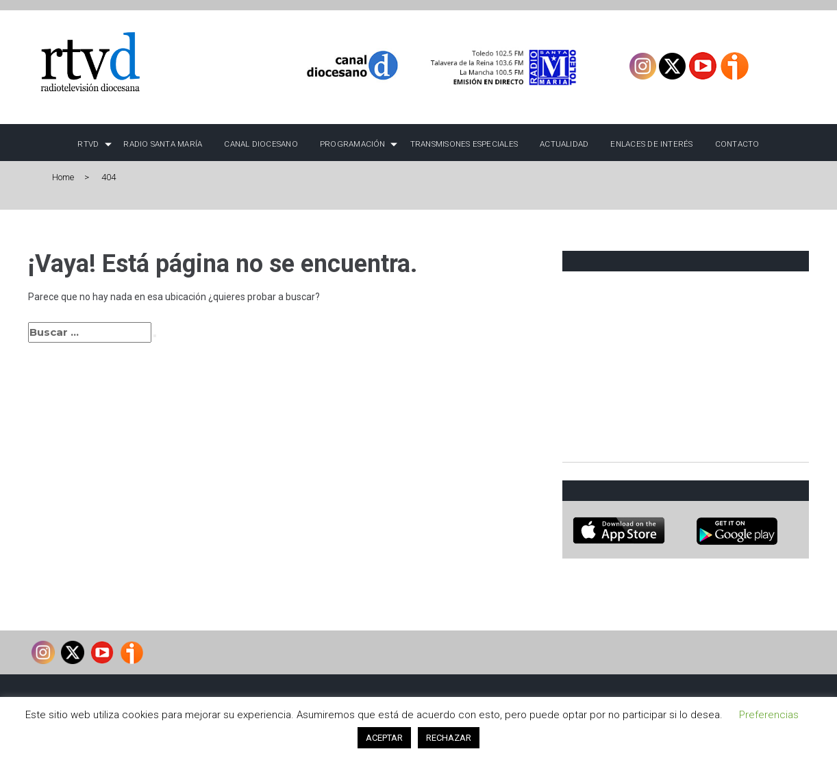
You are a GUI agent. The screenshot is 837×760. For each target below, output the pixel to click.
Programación (353, 144)
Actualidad (564, 144)
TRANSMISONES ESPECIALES (464, 144)
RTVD (88, 144)
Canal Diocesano (261, 144)
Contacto (737, 144)
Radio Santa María (162, 144)
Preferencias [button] (769, 715)
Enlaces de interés (651, 144)
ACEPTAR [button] (384, 738)
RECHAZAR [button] (448, 738)
